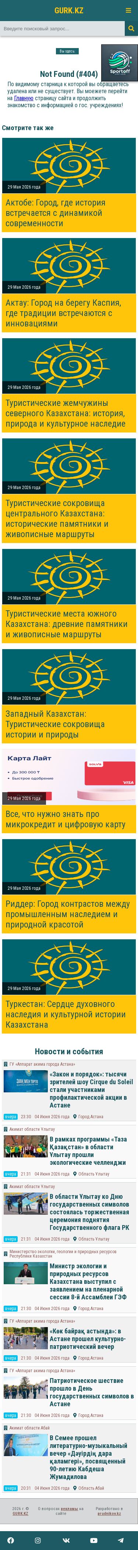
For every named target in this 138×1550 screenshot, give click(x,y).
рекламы (69, 1508)
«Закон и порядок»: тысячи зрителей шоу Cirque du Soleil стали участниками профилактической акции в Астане (91, 1089)
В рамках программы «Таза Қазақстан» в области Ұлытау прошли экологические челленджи (88, 1150)
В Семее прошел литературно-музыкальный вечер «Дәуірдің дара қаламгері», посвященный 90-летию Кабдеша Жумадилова (88, 1457)
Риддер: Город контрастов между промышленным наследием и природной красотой (68, 914)
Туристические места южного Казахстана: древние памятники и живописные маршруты (67, 624)
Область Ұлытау (93, 1174)
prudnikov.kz (109, 1513)
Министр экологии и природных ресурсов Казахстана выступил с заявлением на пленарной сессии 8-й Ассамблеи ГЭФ (88, 1281)
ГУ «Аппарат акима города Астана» (42, 1064)
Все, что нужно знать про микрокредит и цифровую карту (65, 819)
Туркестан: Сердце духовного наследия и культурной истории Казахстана (66, 1014)
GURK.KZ (69, 10)
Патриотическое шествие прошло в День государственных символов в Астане (92, 1392)
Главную (23, 98)
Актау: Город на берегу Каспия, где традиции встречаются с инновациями (63, 313)
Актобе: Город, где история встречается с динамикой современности (56, 212)
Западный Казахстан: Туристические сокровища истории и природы (55, 724)
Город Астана (90, 1117)
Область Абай (91, 1488)
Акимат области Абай (30, 1428)
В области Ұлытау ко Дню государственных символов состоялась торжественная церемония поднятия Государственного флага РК (89, 1212)
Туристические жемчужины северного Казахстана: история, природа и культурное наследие (65, 413)
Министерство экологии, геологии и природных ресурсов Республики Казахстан (63, 1253)
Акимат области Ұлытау (32, 1129)
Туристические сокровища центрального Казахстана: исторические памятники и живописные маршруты (57, 518)
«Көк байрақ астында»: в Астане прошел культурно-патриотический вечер (88, 1338)
